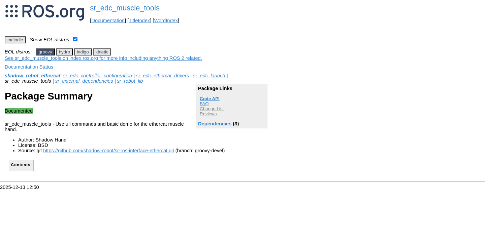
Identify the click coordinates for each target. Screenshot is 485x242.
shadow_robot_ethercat (32, 75)
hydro (64, 51)
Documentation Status (29, 67)
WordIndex (166, 20)
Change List (212, 108)
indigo (83, 51)
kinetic (102, 51)
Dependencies (214, 123)
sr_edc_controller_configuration (97, 75)
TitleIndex (139, 20)
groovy (45, 51)
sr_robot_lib (130, 81)
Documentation (108, 20)
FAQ (204, 103)
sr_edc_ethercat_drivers (162, 75)
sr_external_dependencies (84, 81)
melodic (15, 39)
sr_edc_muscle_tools (125, 8)
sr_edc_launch (209, 75)
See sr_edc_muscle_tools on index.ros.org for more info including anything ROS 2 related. (103, 58)
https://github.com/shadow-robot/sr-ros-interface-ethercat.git (108, 150)
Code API (210, 98)
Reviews (208, 113)
